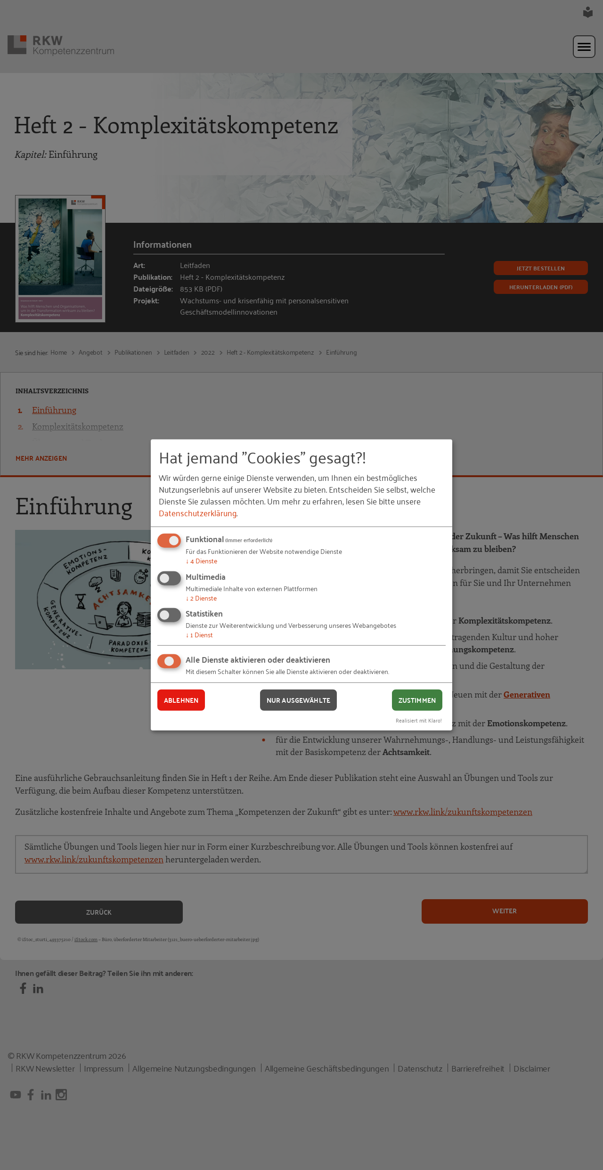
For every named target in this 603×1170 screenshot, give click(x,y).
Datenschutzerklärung (197, 512)
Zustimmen (417, 700)
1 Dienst (199, 634)
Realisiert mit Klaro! (419, 719)
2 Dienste (201, 597)
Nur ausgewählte (298, 700)
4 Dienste (201, 560)
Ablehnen (181, 700)
